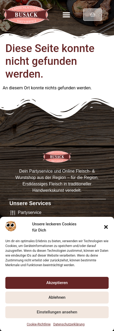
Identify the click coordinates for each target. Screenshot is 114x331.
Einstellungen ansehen (57, 313)
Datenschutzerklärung (69, 326)
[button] (106, 229)
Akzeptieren (57, 284)
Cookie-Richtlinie (39, 326)
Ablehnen (56, 299)
